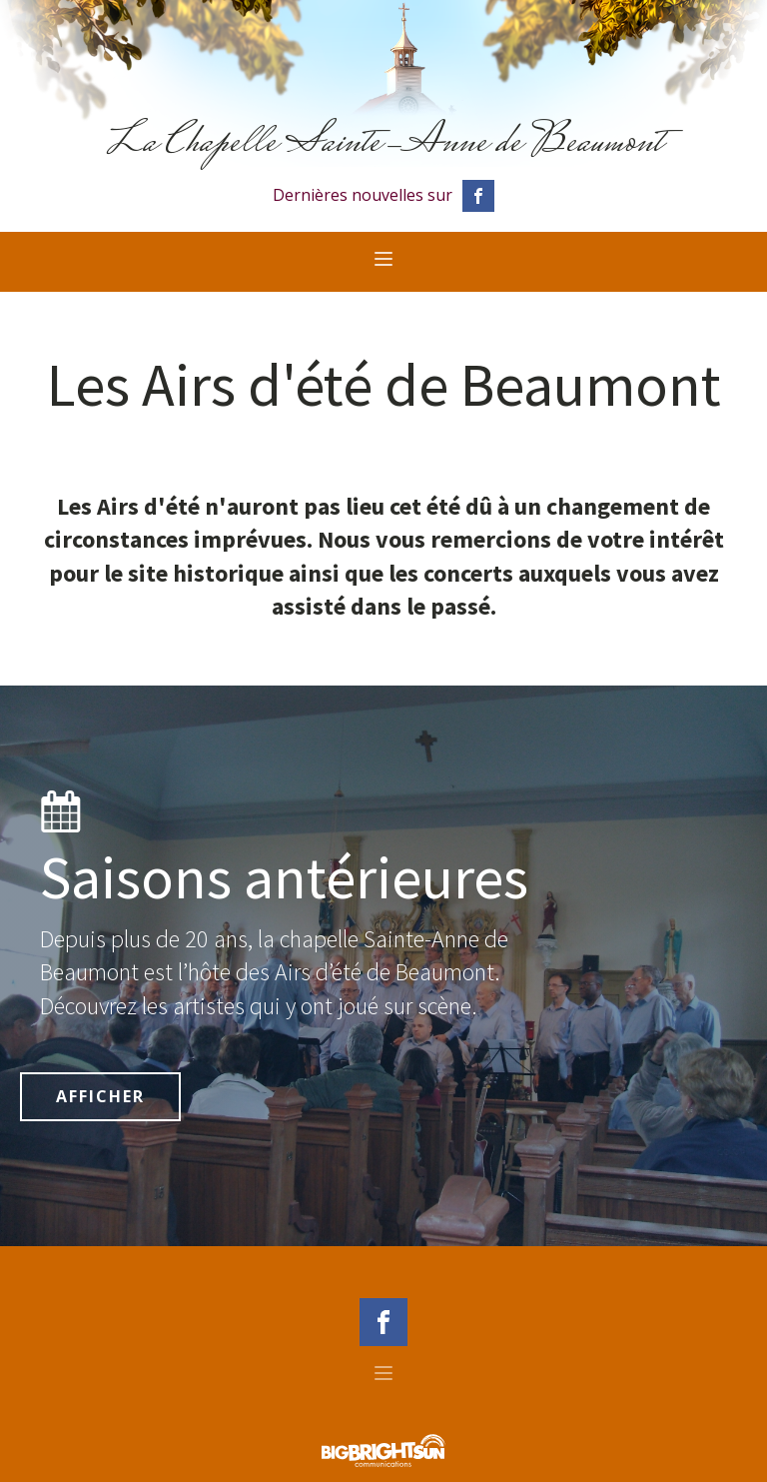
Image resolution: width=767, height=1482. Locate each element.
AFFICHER (100, 1096)
